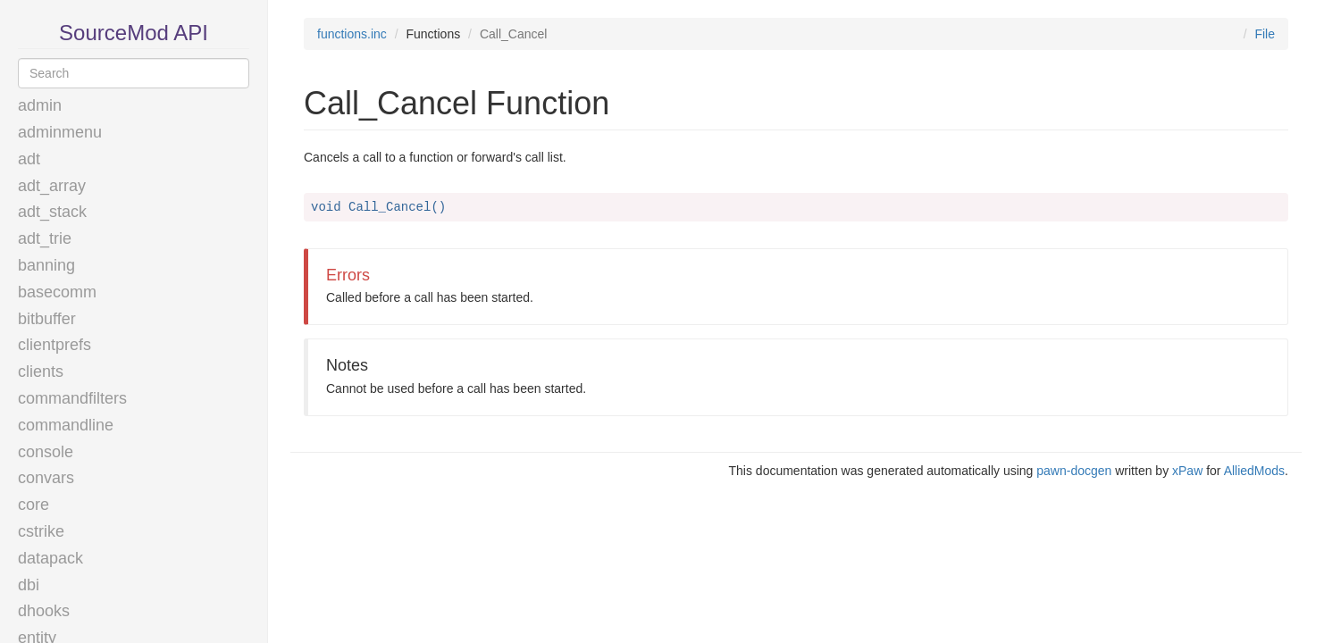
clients (40, 371)
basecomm (57, 292)
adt (29, 159)
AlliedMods (1254, 470)
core (33, 505)
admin (40, 105)
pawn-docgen (1073, 470)
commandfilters (72, 398)
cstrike (41, 531)
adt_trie (44, 238)
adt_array (52, 186)
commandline (65, 425)
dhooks (44, 611)
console (45, 452)
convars (46, 478)
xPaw (1187, 470)
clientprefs (54, 345)
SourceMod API (133, 33)
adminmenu (60, 132)
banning (46, 265)
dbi (28, 585)
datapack (50, 558)
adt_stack (52, 212)
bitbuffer (47, 319)
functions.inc (352, 34)
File (1264, 34)
